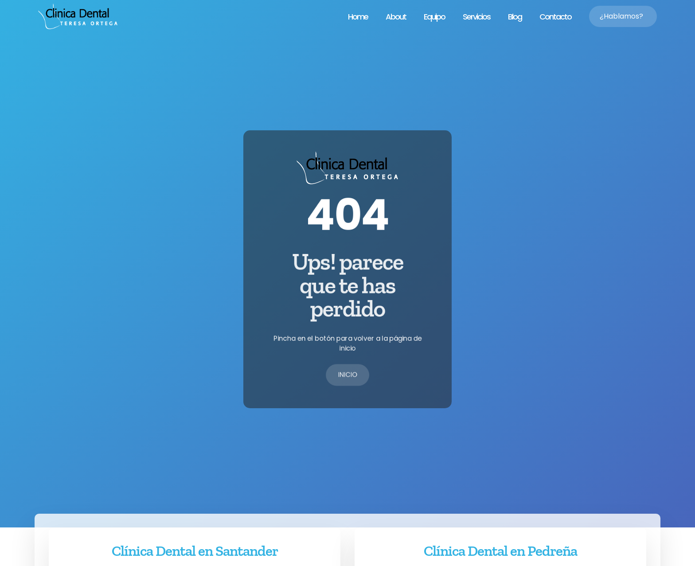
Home (358, 16)
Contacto (555, 16)
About (396, 16)
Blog (515, 16)
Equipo (434, 16)
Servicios (476, 16)
